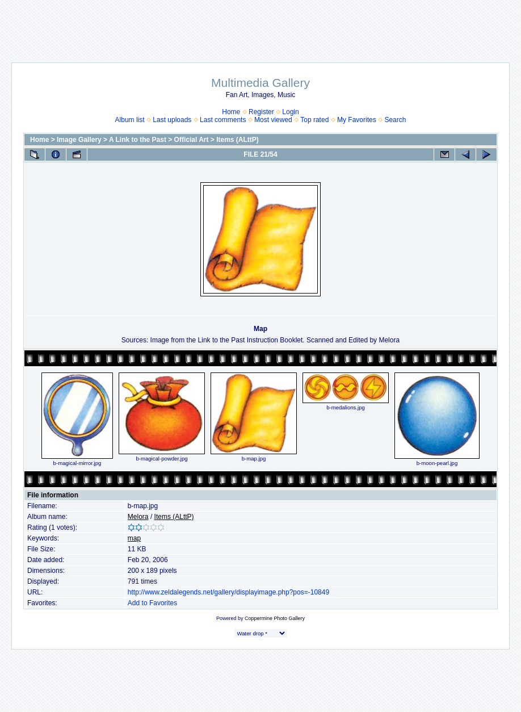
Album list (130, 120)
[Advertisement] (260, 25)
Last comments (223, 120)
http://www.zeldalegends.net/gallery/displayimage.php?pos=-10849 (228, 592)
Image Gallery (79, 140)
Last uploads (172, 120)
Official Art (191, 140)
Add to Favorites (152, 603)
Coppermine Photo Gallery (275, 618)
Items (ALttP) (237, 140)
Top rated (314, 120)
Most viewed (273, 120)
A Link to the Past (137, 140)
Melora (138, 517)
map (134, 538)
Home (231, 112)
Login (290, 112)
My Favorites (356, 120)
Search (395, 120)
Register (261, 112)
